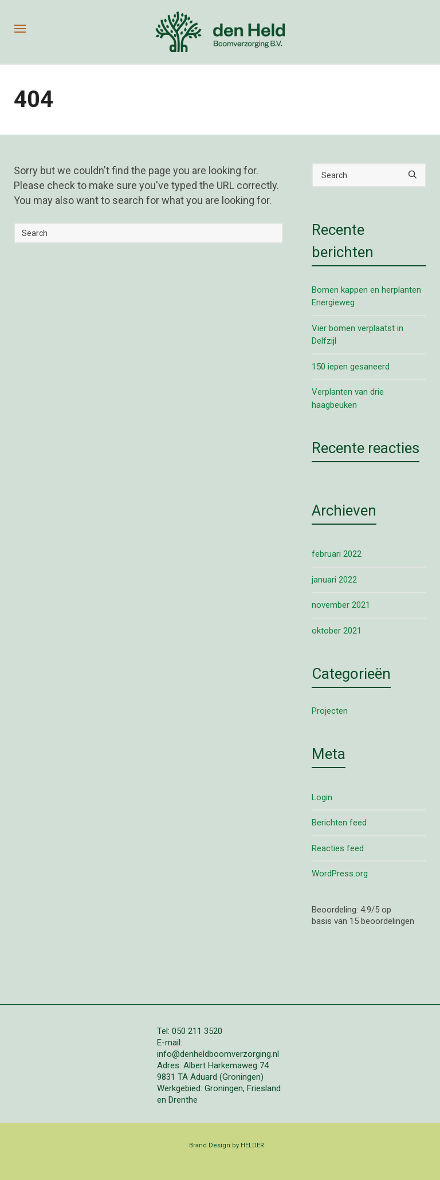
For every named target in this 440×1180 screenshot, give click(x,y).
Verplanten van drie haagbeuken (348, 398)
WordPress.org (340, 873)
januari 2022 (334, 580)
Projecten (330, 711)
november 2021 (341, 605)
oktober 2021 (337, 631)
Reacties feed (338, 848)
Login (322, 797)
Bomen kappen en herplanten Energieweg (366, 296)
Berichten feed (339, 822)
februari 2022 (337, 554)
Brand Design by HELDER (226, 1145)
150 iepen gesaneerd (351, 366)
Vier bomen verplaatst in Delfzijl (357, 335)
